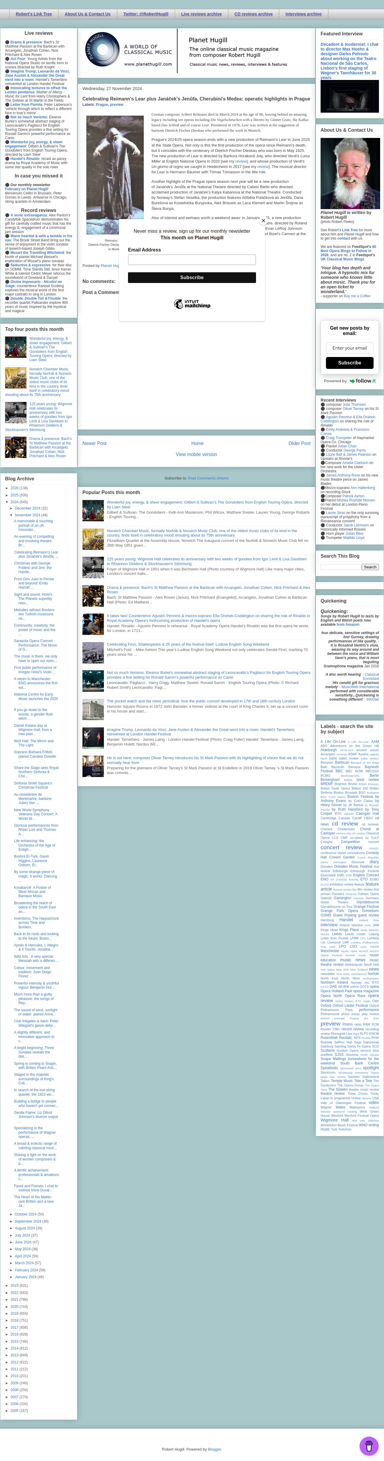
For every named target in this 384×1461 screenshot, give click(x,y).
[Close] (263, 220)
